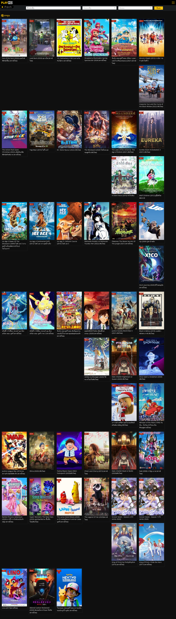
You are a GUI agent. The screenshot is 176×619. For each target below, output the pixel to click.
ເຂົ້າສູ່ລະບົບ (8, 7)
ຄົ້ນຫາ (159, 8)
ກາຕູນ (7, 15)
